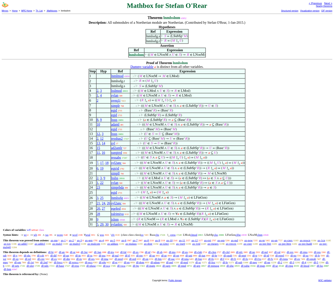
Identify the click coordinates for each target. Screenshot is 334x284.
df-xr (198, 262)
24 (103, 203)
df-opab (227, 255)
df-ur (275, 265)
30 (107, 224)
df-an (62, 252)
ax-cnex (288, 240)
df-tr (254, 255)
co (142, 234)
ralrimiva (117, 214)
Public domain (175, 280)
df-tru (111, 252)
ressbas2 (117, 138)
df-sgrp (167, 265)
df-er (114, 262)
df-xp (16, 259)
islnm (115, 219)
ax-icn (7, 243)
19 (102, 168)
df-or (72, 252)
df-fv (270, 259)
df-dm (66, 259)
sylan (114, 95)
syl (113, 143)
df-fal (123, 252)
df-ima (104, 259)
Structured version (289, 11)
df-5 (316, 262)
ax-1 (63, 240)
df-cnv (41, 259)
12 (98, 134)
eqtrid (115, 168)
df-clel (226, 252)
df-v (15, 255)
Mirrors (5, 11)
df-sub (238, 262)
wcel (75, 234)
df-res (91, 259)
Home (15, 11)
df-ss (89, 255)
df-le (225, 262)
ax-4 (101, 240)
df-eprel (279, 255)
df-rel (28, 259)
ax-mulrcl (74, 243)
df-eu (185, 252)
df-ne (252, 252)
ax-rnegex (213, 243)
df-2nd (44, 262)
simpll (115, 173)
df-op (176, 255)
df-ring (289, 265)
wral (87, 234)
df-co (54, 259)
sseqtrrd (116, 152)
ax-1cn (321, 240)
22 (102, 182)
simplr (115, 105)
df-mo (172, 252)
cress (173, 234)
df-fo (245, 259)
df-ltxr (211, 262)
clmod (193, 234)
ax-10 (169, 240)
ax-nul (234, 240)
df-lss (320, 265)
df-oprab (311, 259)
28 (98, 214)
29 (102, 224)
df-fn (211, 259)
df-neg (253, 262)
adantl (115, 124)
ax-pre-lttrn (284, 243)
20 (98, 208)
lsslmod (116, 90)
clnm (259, 234)
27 (103, 208)
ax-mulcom (93, 243)
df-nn (267, 262)
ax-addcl (22, 243)
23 (98, 187)
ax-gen (88, 240)
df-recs (88, 262)
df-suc (171, 259)
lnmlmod (117, 76)
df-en (127, 262)
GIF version (326, 11)
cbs (157, 234)
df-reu (317, 252)
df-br (214, 255)
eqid (114, 110)
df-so (305, 255)
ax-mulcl (57, 243)
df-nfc (239, 252)
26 (108, 203)
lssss (114, 120)
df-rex (290, 252)
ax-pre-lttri (265, 243)
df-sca (106, 265)
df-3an (97, 252)
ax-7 (135, 240)
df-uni (188, 255)
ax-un (274, 240)
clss (216, 234)
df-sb (160, 252)
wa (46, 234)
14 (103, 143)
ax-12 (194, 240)
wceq (60, 234)
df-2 (280, 262)
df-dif (53, 255)
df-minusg (213, 265)
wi (25, 234)
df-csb (40, 255)
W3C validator (325, 280)
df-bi (50, 252)
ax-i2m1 (164, 243)
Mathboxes (51, 11)
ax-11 (182, 240)
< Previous (315, 3)
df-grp (196, 265)
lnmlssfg (117, 198)
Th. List (39, 11)
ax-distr (148, 243)
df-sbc (27, 255)
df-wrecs (73, 262)
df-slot (30, 265)
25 (102, 198)
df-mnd (182, 265)
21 (98, 203)
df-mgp (261, 265)
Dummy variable (141, 67)
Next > (328, 3)
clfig (238, 234)
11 (98, 152)
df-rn (79, 259)
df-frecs (58, 262)
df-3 (291, 262)
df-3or (84, 252)
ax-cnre (247, 243)
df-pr (164, 255)
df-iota (185, 259)
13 (98, 143)
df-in (78, 255)
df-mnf (184, 262)
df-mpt (242, 255)
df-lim (158, 259)
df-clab (198, 252)
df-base (60, 265)
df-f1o (257, 259)
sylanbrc (117, 224)
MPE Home (26, 11)
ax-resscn (305, 240)
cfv (113, 234)
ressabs (116, 157)
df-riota (283, 259)
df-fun (198, 259)
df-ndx (45, 265)
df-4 (304, 262)
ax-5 (112, 240)
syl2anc (116, 163)
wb (35, 234)
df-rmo (304, 252)
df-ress (75, 265)
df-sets (15, 265)
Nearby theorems (324, 6)
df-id (266, 255)
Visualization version (310, 11)
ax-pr (262, 240)
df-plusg (91, 265)
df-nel (264, 252)
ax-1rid (196, 243)
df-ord (132, 259)
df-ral (277, 252)
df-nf (147, 252)
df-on (145, 259)
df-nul (115, 255)
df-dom (140, 262)
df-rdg (102, 262)
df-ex (135, 252)
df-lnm (7, 269)
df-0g (136, 265)
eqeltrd (116, 208)
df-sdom (155, 262)
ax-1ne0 (180, 243)
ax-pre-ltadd (305, 243)
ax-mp (54, 240)
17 (102, 163)
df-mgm (150, 265)
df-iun (202, 255)
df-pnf (169, 262)
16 (103, 152)
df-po (293, 255)
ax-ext (207, 240)
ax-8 (146, 240)
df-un (66, 255)
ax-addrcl (40, 243)
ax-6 (123, 240)
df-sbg (229, 265)
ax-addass (112, 243)
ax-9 (157, 240)
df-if (127, 255)
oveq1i (116, 100)
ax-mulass (131, 243)
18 (107, 163)
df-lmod (304, 265)
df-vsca (121, 265)
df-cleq (212, 252)
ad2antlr (116, 148)
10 (98, 124)
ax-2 (71, 240)
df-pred (119, 259)
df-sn (152, 255)
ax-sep (221, 240)
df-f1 (233, 259)
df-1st (30, 262)
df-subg (245, 265)
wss (102, 234)
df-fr (317, 255)
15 (98, 148)
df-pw (139, 255)
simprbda (117, 187)
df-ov (297, 259)
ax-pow (248, 240)
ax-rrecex (231, 243)
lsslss (114, 178)
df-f (222, 259)
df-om (17, 262)
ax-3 (79, 240)
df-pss (102, 255)
